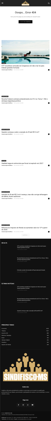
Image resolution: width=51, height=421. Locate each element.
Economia (4, 160)
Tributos (3, 63)
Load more (25, 235)
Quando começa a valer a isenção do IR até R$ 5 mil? (20, 132)
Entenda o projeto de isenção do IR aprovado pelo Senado (31, 270)
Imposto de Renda (5, 129)
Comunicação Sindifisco (7, 69)
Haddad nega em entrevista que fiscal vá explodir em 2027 (22, 163)
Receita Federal (5, 96)
